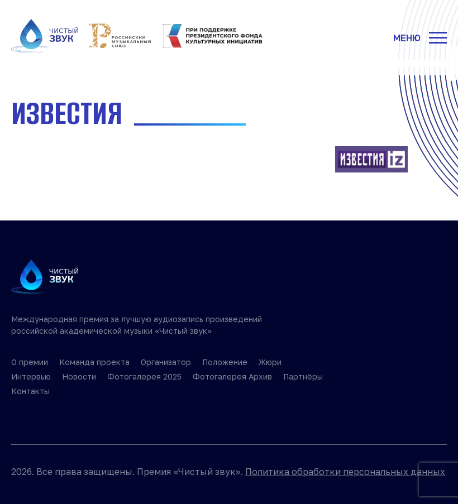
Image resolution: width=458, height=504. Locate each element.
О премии (29, 362)
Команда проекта (94, 362)
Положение (224, 362)
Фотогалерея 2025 (144, 376)
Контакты (30, 391)
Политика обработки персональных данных (345, 471)
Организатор (166, 362)
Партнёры (303, 376)
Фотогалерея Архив (232, 376)
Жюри (270, 362)
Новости (79, 376)
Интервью (31, 376)
